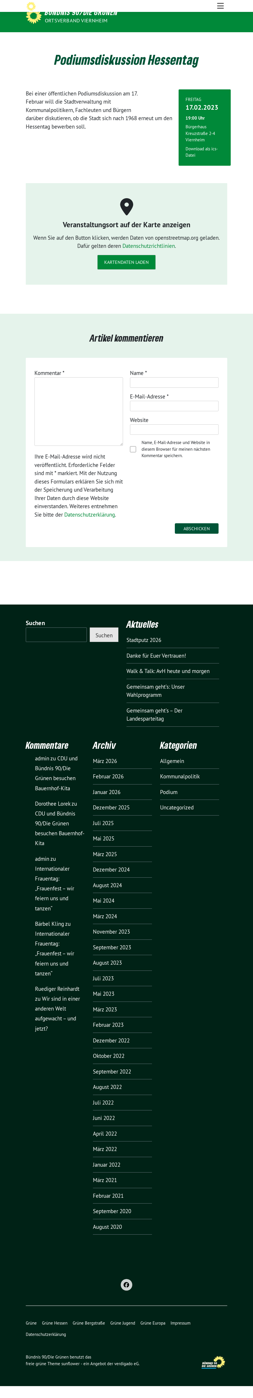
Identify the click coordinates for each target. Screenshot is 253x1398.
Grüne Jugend (122, 1335)
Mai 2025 (103, 850)
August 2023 (107, 974)
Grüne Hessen (54, 1335)
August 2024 (107, 897)
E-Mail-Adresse (149, 408)
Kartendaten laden (126, 274)
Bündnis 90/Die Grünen (81, 12)
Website (139, 431)
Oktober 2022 (108, 1067)
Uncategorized (177, 819)
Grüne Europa (152, 1335)
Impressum (180, 1335)
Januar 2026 (106, 803)
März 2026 (105, 772)
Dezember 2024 (111, 881)
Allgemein (172, 772)
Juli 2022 (103, 1114)
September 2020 (112, 1223)
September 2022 (112, 1083)
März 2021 (105, 1191)
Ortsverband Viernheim (76, 20)
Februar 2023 (108, 1036)
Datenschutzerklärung (89, 526)
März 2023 (105, 1021)
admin (42, 770)
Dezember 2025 (111, 819)
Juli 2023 (103, 990)
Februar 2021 (108, 1207)
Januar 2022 (106, 1176)
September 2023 (112, 959)
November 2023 (111, 943)
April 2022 (105, 1145)
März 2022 (105, 1160)
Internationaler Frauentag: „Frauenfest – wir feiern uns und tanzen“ (54, 900)
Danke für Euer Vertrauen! (156, 667)
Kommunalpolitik (180, 788)
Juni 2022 (104, 1129)
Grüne (31, 1335)
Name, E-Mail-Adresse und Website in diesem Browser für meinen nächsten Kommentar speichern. (176, 461)
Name (138, 384)
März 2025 (105, 866)
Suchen (35, 635)
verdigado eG (126, 1375)
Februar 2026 (108, 788)
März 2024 (105, 928)
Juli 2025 (103, 834)
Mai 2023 (103, 1005)
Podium (168, 803)
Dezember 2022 (111, 1052)
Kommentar (49, 384)
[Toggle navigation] (220, 38)
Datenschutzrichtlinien (148, 257)
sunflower (70, 1375)
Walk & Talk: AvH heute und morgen (168, 682)
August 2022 (107, 1098)
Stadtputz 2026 (143, 651)
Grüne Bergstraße (89, 1335)
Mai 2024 (103, 912)
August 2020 (107, 1238)
